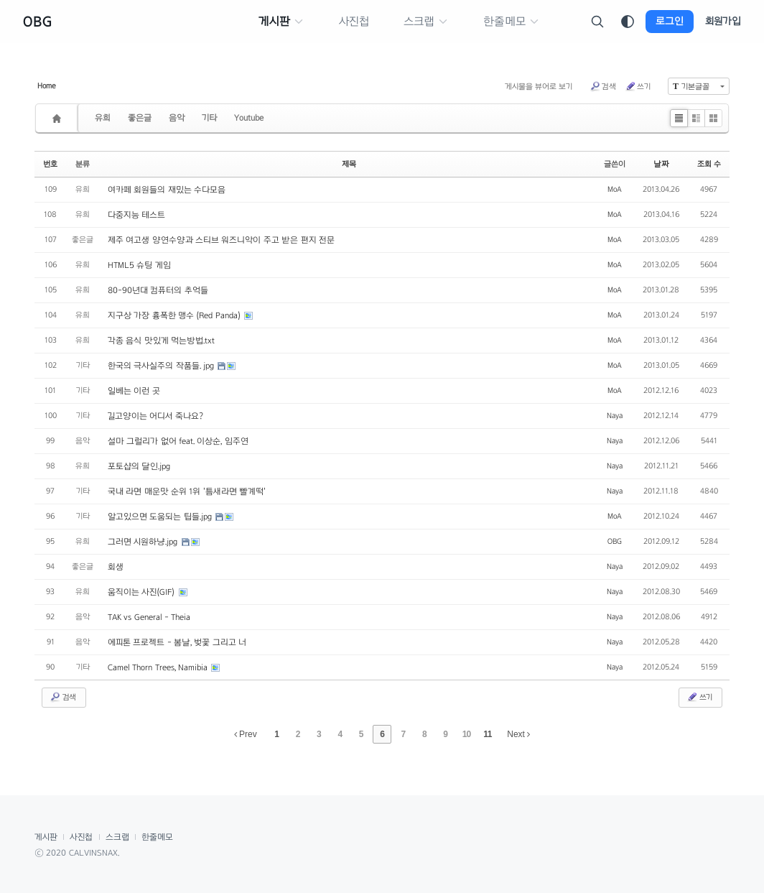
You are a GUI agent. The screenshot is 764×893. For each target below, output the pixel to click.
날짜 (661, 163)
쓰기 (638, 86)
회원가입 (723, 21)
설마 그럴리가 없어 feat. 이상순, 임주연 (178, 441)
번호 (50, 163)
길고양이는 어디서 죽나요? (155, 416)
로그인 (670, 21)
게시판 (45, 837)
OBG (37, 21)
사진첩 (81, 837)
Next (518, 734)
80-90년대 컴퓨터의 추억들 (158, 290)
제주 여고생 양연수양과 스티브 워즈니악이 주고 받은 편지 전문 (221, 240)
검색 (603, 86)
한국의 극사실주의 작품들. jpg (162, 366)
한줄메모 (157, 837)
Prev (245, 734)
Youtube (249, 118)
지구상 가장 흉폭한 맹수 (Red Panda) (175, 315)
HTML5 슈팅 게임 (139, 265)
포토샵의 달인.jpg (139, 466)
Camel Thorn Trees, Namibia (159, 667)
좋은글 (140, 118)
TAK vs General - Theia (149, 617)
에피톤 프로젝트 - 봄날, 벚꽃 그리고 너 (177, 642)
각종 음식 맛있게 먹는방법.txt (161, 341)
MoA (614, 189)
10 (466, 734)
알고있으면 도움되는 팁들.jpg (161, 517)
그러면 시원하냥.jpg (144, 542)
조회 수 (709, 163)
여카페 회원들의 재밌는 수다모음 (166, 190)
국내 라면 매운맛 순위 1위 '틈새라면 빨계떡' (187, 491)
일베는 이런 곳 (134, 391)
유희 (103, 118)
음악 (177, 118)
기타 (209, 118)
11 (487, 734)
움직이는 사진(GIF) (142, 592)
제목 (349, 163)
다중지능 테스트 (136, 215)
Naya (615, 415)
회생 (116, 567)
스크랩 (117, 837)
